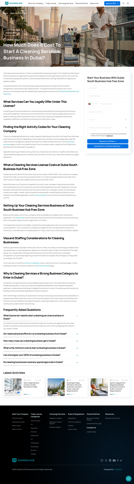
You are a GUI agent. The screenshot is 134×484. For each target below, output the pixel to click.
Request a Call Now (107, 141)
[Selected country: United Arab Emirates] (92, 103)
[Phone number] (113, 103)
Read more (109, 136)
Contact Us (91, 427)
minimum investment (31, 263)
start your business (43, 266)
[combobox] (107, 112)
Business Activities (18, 13)
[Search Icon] (123, 3)
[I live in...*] (107, 119)
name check (20, 218)
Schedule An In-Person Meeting (107, 146)
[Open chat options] (128, 478)
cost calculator (40, 195)
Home (5, 13)
